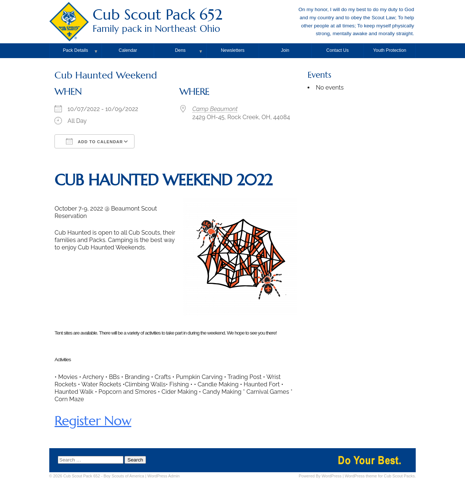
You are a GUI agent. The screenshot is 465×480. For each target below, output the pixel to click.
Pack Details (75, 50)
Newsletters (233, 50)
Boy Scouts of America (124, 476)
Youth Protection (389, 50)
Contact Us (337, 50)
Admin (163, 476)
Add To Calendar (94, 141)
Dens (180, 50)
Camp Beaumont (215, 109)
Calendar (128, 50)
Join (285, 50)
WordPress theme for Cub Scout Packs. (380, 476)
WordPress (332, 476)
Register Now (92, 420)
